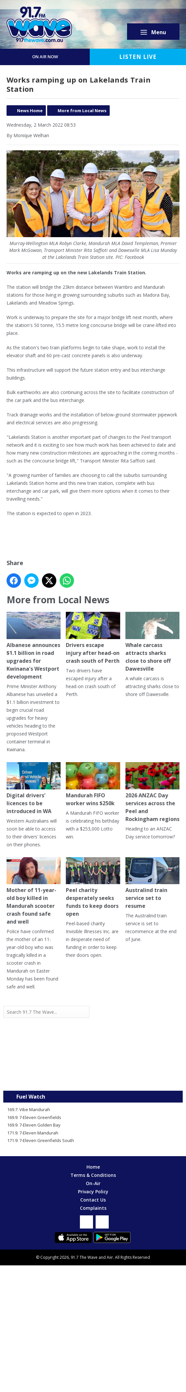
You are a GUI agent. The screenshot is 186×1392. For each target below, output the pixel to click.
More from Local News (82, 110)
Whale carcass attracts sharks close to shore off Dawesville (152, 642)
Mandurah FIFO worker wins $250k (93, 784)
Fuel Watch (30, 1096)
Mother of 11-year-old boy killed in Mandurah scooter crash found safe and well (34, 891)
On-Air (93, 1183)
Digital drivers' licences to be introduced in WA (34, 788)
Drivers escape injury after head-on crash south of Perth (93, 638)
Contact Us (93, 1200)
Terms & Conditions (93, 1175)
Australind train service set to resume (152, 883)
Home (93, 1167)
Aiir (110, 1257)
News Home (30, 110)
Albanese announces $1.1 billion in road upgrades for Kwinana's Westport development (34, 646)
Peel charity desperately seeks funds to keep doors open (93, 887)
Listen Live (138, 57)
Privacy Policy (93, 1191)
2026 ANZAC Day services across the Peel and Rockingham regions (152, 792)
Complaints (93, 1208)
